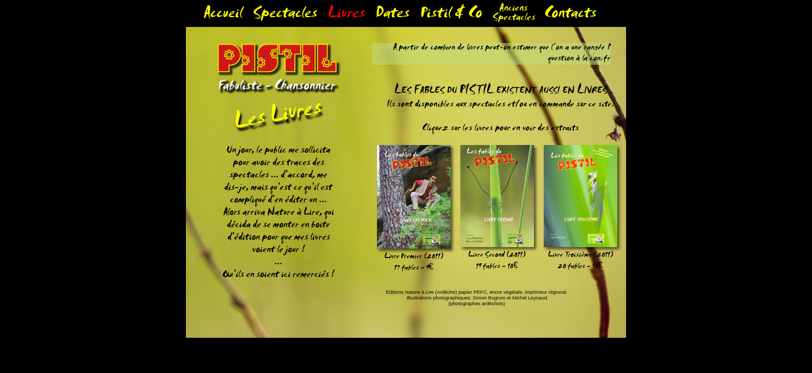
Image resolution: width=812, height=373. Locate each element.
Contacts (570, 15)
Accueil (223, 15)
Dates (392, 15)
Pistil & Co (451, 15)
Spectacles (285, 15)
